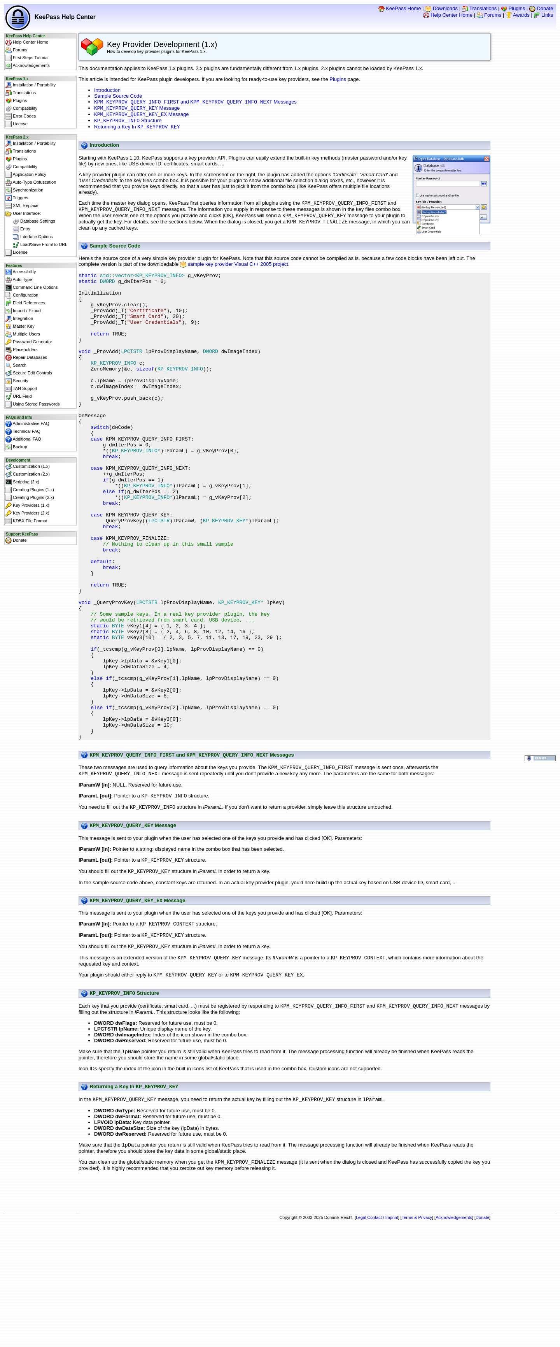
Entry (17, 229)
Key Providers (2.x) (27, 513)
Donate (541, 8)
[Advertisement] (285, 1310)
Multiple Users (22, 334)
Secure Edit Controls (28, 373)
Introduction (107, 90)
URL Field (18, 396)
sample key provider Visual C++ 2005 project (238, 271)
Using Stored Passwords (32, 404)
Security (16, 381)
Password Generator (28, 342)
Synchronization (24, 190)
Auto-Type (18, 280)
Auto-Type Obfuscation (30, 182)
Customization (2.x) (27, 474)
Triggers (16, 198)
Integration (19, 319)
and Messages (195, 102)
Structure (127, 123)
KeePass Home (399, 8)
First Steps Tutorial (27, 58)
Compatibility (21, 108)
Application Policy (25, 175)
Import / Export (23, 311)
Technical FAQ (22, 432)
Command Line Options (31, 288)
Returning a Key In (137, 130)
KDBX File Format (26, 521)
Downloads (441, 8)
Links (543, 15)
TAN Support (21, 389)
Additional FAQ (23, 439)
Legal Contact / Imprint (377, 1334)
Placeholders (21, 350)
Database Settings (30, 221)
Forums (489, 15)
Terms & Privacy (417, 1334)
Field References (25, 303)
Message (137, 109)
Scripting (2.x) (22, 482)
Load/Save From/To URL (36, 245)
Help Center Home (447, 15)
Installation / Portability (30, 85)
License (16, 124)
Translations (479, 8)
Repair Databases (26, 358)
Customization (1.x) (27, 467)
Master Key (20, 326)
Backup (16, 447)
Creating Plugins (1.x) (29, 490)
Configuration (21, 295)
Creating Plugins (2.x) (29, 498)
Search (15, 365)
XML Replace (21, 206)
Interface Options (29, 237)
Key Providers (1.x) (27, 505)
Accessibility (20, 272)
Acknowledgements (27, 66)
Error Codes (20, 116)
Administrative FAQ (27, 424)
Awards (518, 15)
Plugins (513, 8)
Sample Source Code (118, 96)
